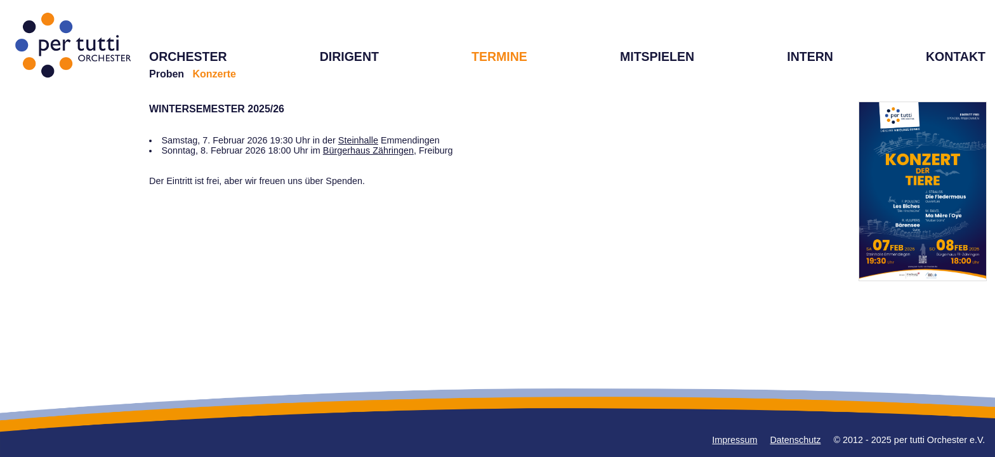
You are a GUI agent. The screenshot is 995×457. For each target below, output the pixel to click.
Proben (166, 74)
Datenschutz (795, 440)
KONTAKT (955, 56)
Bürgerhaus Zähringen (368, 150)
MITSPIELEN (657, 56)
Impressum (734, 440)
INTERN (810, 56)
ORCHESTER (188, 56)
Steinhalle (358, 140)
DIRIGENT (349, 56)
